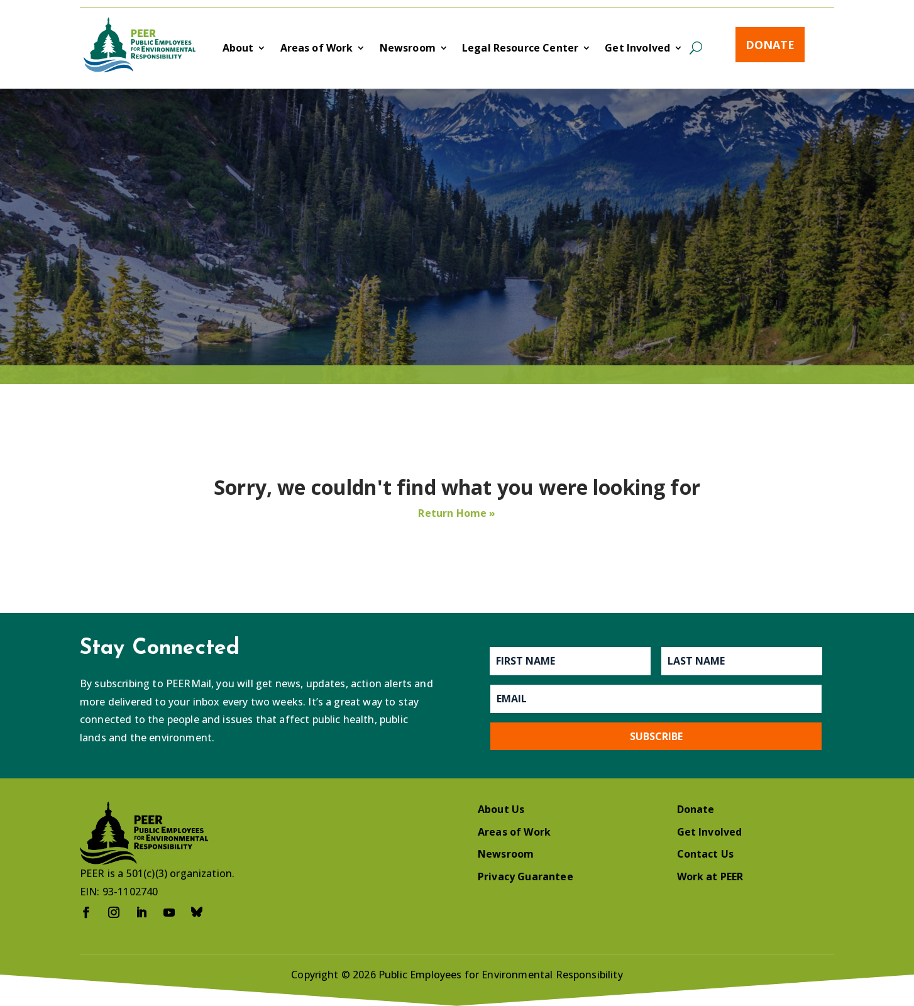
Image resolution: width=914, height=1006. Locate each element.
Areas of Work (316, 49)
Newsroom (408, 49)
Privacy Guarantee (525, 876)
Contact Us (705, 854)
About (238, 49)
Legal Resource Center (520, 49)
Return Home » (456, 513)
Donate (770, 44)
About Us (501, 809)
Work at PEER (710, 876)
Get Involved (637, 49)
